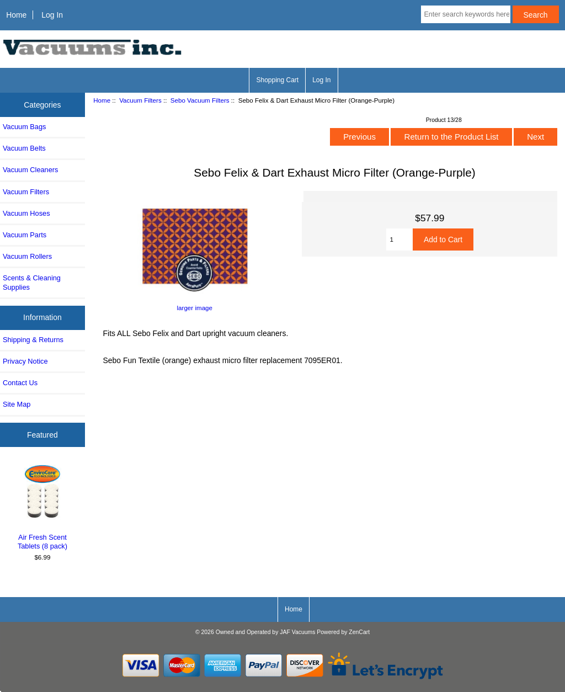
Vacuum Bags (24, 127)
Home (16, 14)
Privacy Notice (25, 361)
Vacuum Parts (24, 235)
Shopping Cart (277, 80)
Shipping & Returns (33, 340)
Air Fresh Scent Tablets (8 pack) (43, 506)
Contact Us (20, 383)
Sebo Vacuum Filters (200, 100)
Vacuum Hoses (26, 213)
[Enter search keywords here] (465, 14)
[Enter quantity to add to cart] (399, 239)
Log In (52, 14)
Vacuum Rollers (27, 256)
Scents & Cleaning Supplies (32, 282)
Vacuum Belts (24, 148)
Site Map (16, 404)
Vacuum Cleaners (30, 170)
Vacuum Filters (140, 100)
